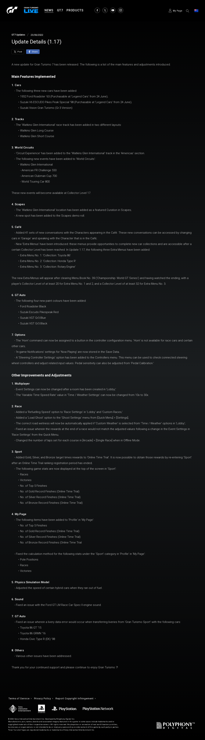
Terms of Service (20, 698)
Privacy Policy (46, 698)
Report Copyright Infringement (81, 698)
